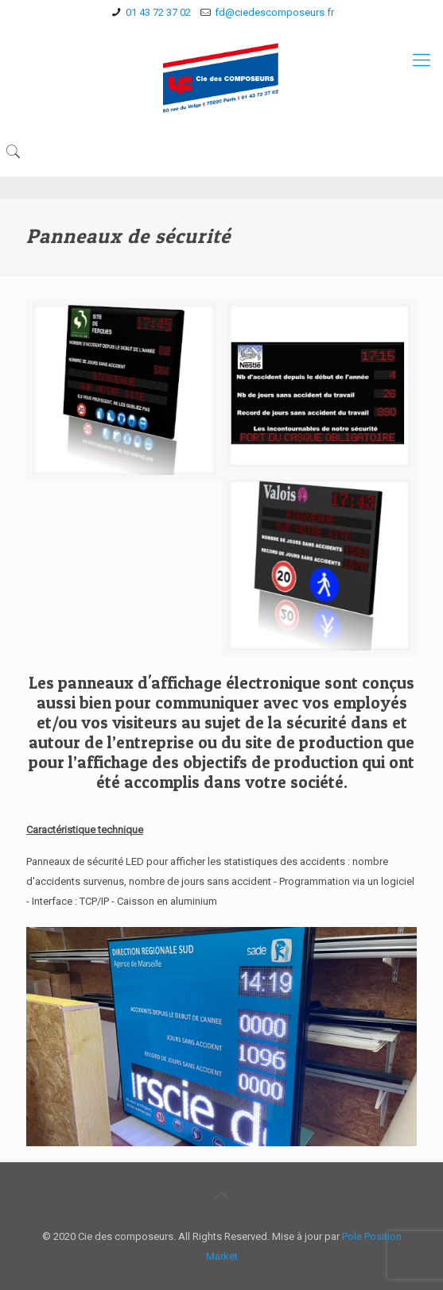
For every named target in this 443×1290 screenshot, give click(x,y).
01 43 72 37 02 (158, 12)
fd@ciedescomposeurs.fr (274, 12)
